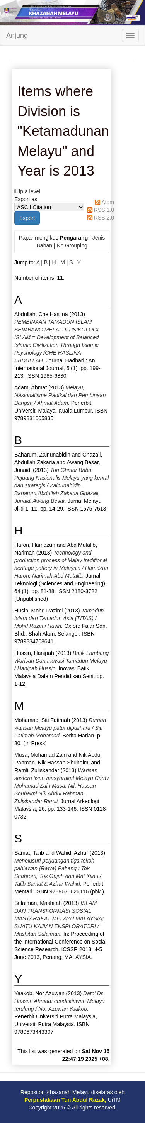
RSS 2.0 (104, 218)
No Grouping (71, 245)
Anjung (17, 35)
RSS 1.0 (104, 210)
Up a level (28, 191)
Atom (107, 202)
